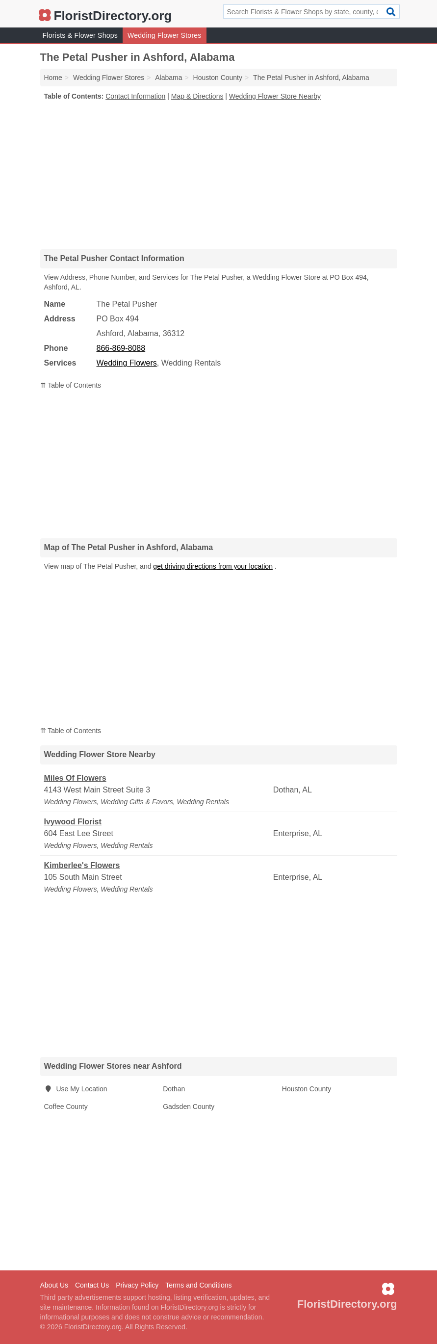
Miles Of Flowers (75, 778)
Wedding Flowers (127, 363)
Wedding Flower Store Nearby (275, 96)
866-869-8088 (121, 348)
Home (53, 77)
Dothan (174, 1089)
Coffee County (66, 1106)
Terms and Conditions (198, 1285)
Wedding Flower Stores (165, 35)
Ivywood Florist (73, 821)
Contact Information (135, 96)
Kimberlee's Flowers (82, 865)
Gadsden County (188, 1106)
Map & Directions (197, 96)
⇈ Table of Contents (71, 385)
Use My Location (75, 1089)
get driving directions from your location (213, 566)
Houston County (306, 1089)
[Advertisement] (218, 174)
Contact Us (92, 1285)
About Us (54, 1285)
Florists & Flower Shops (80, 35)
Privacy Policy (137, 1285)
